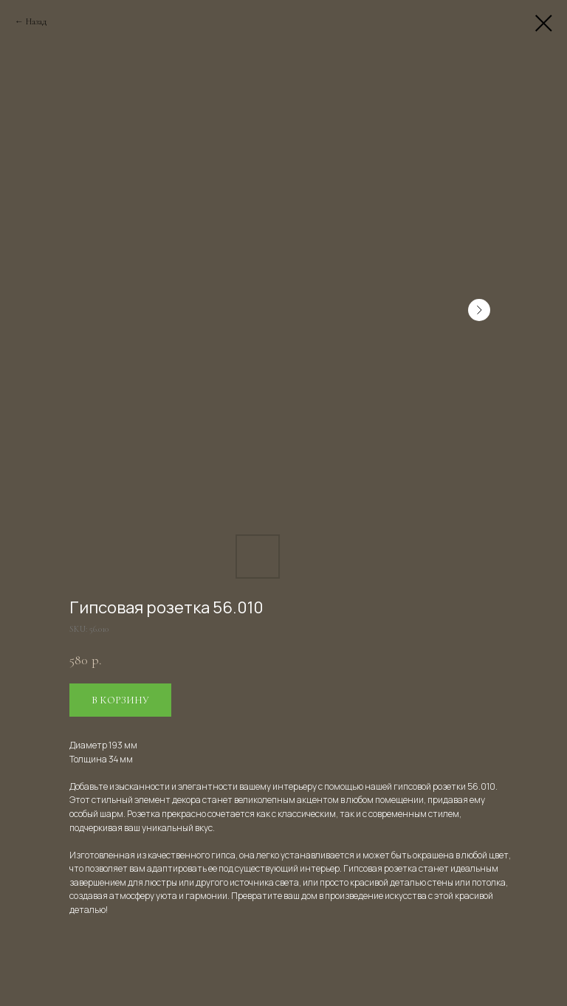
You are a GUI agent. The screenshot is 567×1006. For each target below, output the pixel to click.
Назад (36, 21)
